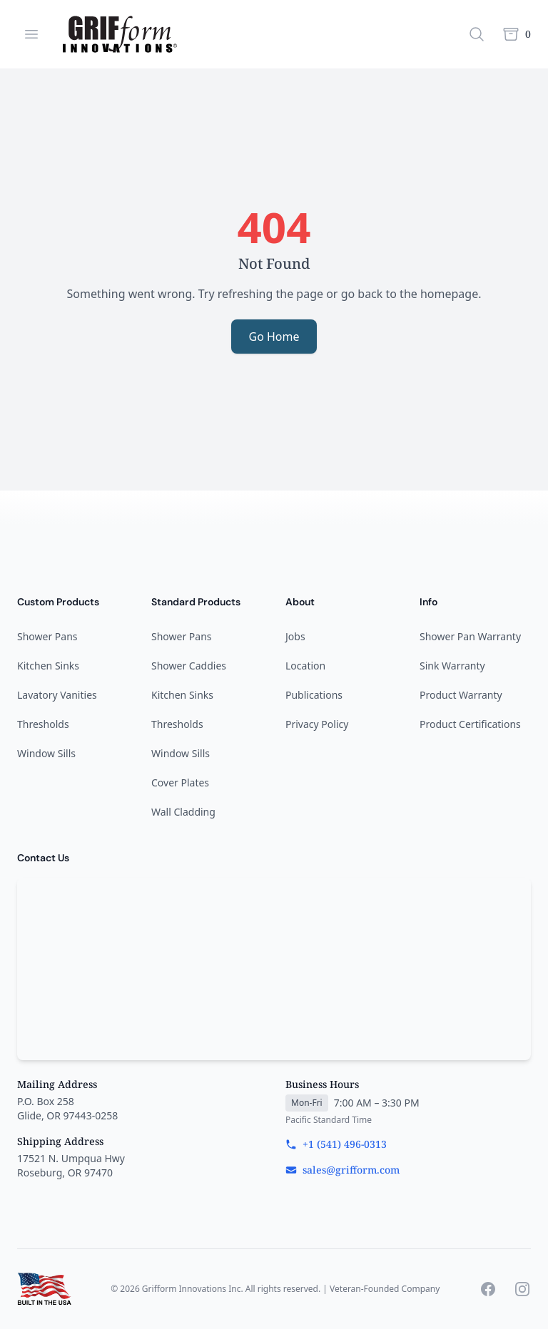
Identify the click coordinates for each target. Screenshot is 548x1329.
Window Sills (46, 753)
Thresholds (43, 724)
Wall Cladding (183, 812)
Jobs (295, 636)
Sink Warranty (452, 665)
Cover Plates (180, 782)
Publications (313, 695)
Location (305, 665)
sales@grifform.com (342, 1169)
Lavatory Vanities (57, 695)
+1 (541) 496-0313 (336, 1144)
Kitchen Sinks (48, 665)
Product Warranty (461, 695)
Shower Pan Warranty (470, 636)
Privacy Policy (316, 724)
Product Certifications (470, 724)
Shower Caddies (188, 665)
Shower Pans (47, 636)
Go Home (273, 336)
